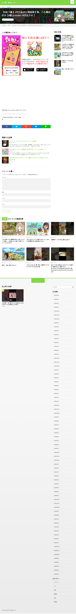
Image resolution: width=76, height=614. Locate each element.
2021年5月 (56, 528)
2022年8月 (56, 470)
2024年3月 (56, 396)
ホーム (3, 7)
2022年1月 (56, 497)
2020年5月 (56, 574)
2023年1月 (56, 450)
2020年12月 (57, 547)
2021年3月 (56, 536)
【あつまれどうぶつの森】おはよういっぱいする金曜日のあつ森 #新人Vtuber (67, 56)
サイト (3, 206)
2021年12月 (57, 501)
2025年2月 (56, 353)
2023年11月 (57, 411)
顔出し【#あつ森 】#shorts (68, 70)
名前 (3, 193)
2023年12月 (57, 408)
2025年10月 (57, 322)
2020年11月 (57, 551)
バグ (55, 586)
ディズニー (56, 583)
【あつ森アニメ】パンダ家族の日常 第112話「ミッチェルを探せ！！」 (28, 151)
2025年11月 (57, 318)
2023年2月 (56, 446)
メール (3, 199)
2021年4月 (56, 532)
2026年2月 (56, 307)
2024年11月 (57, 365)
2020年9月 (56, 559)
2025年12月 (57, 315)
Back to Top (38, 285)
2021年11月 (57, 505)
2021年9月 (56, 512)
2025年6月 (56, 338)
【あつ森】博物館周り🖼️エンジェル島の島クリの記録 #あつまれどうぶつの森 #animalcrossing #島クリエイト (68, 40)
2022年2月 (56, 493)
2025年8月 (56, 330)
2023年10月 (57, 415)
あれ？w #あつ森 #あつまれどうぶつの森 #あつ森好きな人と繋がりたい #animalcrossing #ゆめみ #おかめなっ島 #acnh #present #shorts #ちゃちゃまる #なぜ (62, 271)
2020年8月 (56, 563)
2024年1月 (56, 404)
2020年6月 (56, 571)
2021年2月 (56, 540)
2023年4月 (56, 439)
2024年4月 (56, 392)
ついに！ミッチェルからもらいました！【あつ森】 (23, 143)
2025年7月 (56, 334)
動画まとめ (13, 610)
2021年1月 (56, 543)
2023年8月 (56, 423)
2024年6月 (56, 384)
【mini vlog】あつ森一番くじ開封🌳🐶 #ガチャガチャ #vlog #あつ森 (37, 268)
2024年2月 (56, 400)
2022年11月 (57, 458)
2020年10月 (57, 555)
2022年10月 (57, 462)
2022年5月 (56, 481)
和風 (55, 598)
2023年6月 (56, 431)
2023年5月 (56, 435)
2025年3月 (56, 349)
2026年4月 (56, 299)
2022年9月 (56, 466)
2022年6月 (56, 477)
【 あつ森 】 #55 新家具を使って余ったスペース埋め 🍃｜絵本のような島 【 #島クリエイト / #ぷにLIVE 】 (13, 243)
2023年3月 (56, 443)
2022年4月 (56, 485)
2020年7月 (56, 567)
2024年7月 (56, 380)
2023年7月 (56, 427)
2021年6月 (56, 524)
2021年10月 (57, 508)
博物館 (55, 594)
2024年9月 (56, 373)
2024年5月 (56, 388)
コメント (4, 178)
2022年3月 (56, 489)
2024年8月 (56, 377)
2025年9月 (56, 326)
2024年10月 (57, 369)
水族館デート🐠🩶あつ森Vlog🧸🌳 (62, 241)
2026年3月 (56, 303)
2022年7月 (56, 474)
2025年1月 (56, 357)
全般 (11, 21)
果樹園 (55, 602)
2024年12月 (57, 361)
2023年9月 (56, 419)
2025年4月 (56, 346)
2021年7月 (56, 520)
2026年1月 (56, 311)
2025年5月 (56, 342)
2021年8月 (56, 516)
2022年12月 (57, 454)
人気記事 (9, 7)
